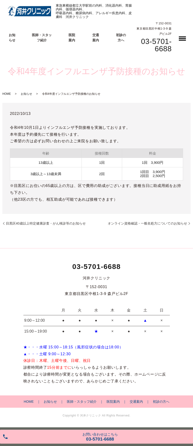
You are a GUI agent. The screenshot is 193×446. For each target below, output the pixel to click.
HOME (6, 93)
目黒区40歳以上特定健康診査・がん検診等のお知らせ (46, 223)
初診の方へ (161, 401)
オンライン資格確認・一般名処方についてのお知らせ (147, 223)
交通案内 (136, 401)
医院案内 (113, 401)
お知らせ (26, 93)
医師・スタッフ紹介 (82, 401)
